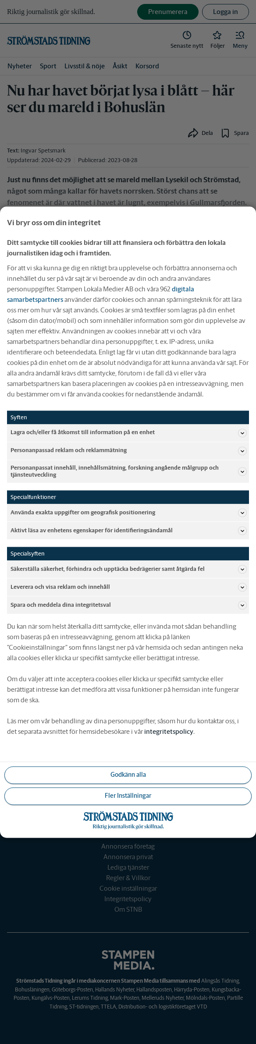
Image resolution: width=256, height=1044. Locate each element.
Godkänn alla (128, 775)
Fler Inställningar (128, 796)
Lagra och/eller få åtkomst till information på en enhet (129, 432)
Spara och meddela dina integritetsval (129, 605)
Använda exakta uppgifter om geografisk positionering (129, 512)
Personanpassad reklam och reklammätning (129, 450)
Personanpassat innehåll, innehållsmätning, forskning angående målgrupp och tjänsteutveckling (129, 471)
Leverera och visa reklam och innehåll (129, 587)
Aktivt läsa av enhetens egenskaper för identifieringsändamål (129, 530)
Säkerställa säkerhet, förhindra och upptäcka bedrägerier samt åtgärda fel (129, 569)
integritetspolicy (168, 731)
